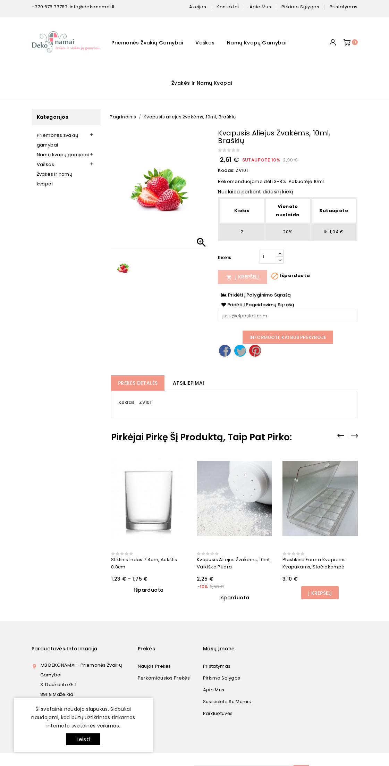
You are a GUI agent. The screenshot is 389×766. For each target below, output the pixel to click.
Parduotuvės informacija (65, 648)
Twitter (240, 351)
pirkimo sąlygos (300, 6)
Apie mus (213, 689)
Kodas (126, 402)
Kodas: (226, 170)
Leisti (83, 739)
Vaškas (204, 42)
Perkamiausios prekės (164, 678)
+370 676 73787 (50, 6)
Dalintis (225, 351)
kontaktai (228, 6)
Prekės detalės (138, 383)
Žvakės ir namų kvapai (201, 83)
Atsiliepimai (188, 383)
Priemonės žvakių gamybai (147, 42)
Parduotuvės (217, 713)
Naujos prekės (154, 666)
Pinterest (255, 351)
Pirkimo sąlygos (221, 678)
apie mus (260, 6)
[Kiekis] (268, 257)
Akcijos (197, 6)
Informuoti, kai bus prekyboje (288, 337)
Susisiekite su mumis (227, 701)
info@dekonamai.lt (92, 6)
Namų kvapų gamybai (256, 42)
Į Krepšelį (242, 276)
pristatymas (343, 6)
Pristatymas (216, 666)
